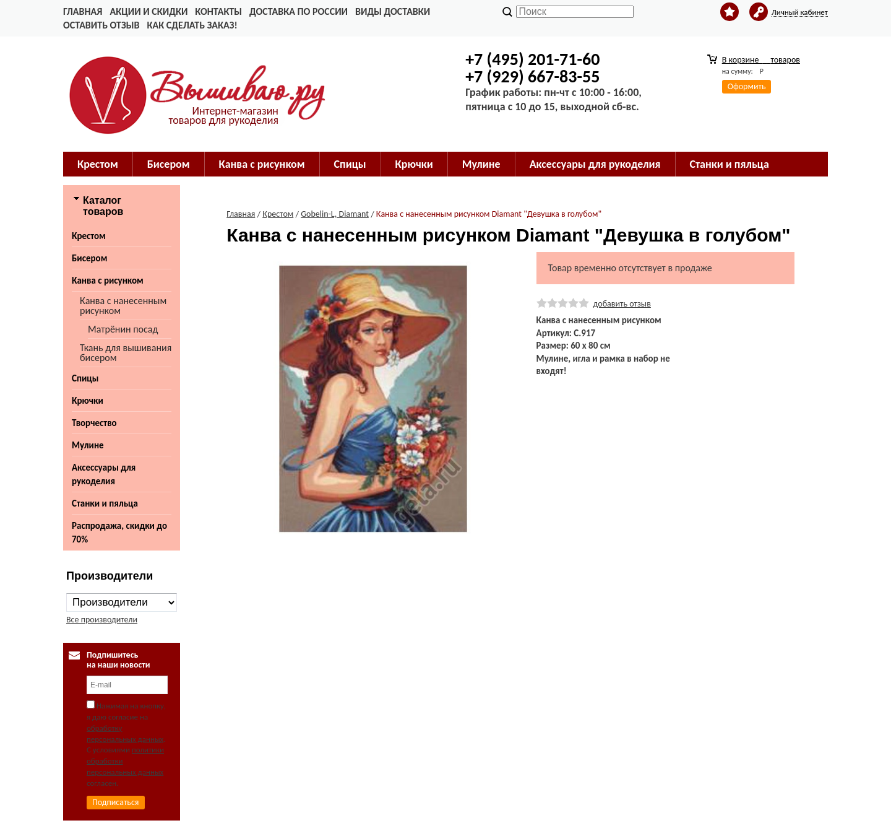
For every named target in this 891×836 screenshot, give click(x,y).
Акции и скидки (148, 11)
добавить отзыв (622, 303)
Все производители (101, 619)
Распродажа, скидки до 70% (119, 532)
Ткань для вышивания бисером (125, 353)
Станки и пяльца (105, 503)
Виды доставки (392, 11)
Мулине (88, 445)
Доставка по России (298, 11)
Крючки (87, 400)
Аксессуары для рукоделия (104, 474)
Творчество (94, 423)
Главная (82, 11)
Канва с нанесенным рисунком (123, 305)
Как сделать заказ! (192, 25)
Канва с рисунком (108, 280)
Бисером (89, 258)
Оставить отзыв (101, 25)
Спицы (85, 378)
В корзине (761, 59)
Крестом (89, 236)
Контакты (218, 11)
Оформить (747, 86)
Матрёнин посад (123, 329)
